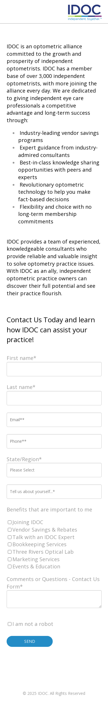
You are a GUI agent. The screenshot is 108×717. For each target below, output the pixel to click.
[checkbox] (54, 544)
